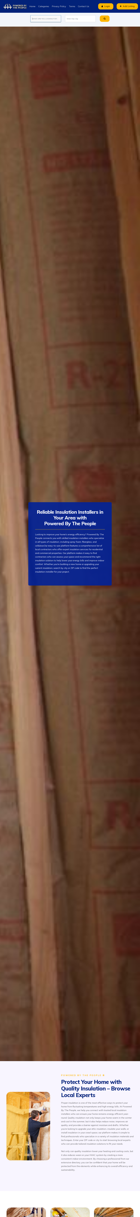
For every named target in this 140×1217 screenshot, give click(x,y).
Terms (72, 6)
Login (104, 6)
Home (32, 6)
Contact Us (83, 6)
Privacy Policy (59, 6)
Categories (43, 6)
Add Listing (127, 6)
